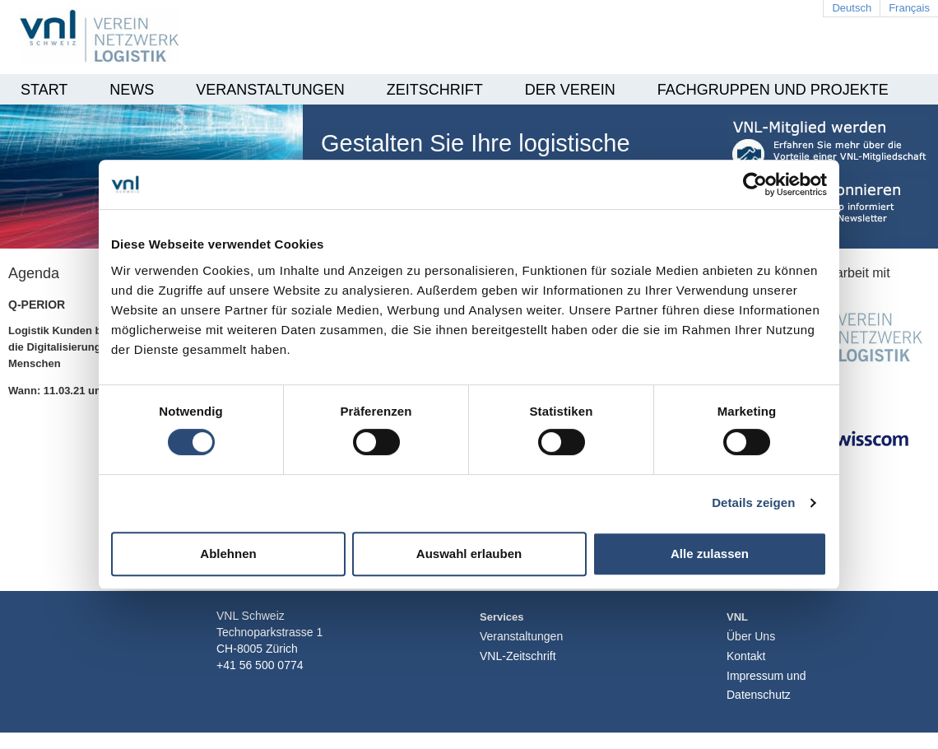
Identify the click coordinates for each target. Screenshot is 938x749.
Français (909, 8)
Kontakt (746, 656)
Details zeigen (753, 502)
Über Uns (751, 636)
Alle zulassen (710, 554)
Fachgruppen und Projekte (773, 89)
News (131, 89)
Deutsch (851, 8)
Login (763, 723)
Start (44, 89)
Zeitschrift (435, 89)
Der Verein (570, 89)
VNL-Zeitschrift (518, 656)
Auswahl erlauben (469, 554)
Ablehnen (228, 554)
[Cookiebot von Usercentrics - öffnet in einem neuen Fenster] (755, 184)
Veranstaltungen (270, 89)
